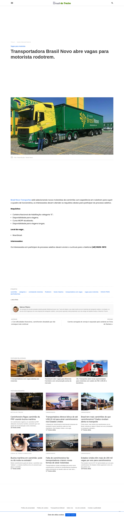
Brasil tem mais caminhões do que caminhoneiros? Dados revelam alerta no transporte (96, 419)
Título (13, 42)
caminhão (14, 292)
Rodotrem (48, 292)
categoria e (22, 292)
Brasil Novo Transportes (21, 200)
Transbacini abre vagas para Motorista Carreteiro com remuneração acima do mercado (58, 381)
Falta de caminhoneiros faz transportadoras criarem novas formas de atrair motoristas (59, 460)
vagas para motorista (91, 292)
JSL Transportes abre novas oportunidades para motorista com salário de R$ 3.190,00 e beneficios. (91, 381)
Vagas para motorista (24, 42)
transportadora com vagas (74, 292)
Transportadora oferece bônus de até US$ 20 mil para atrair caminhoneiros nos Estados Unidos (62, 419)
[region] (62, 22)
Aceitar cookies (70, 515)
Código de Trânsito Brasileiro (21, 453)
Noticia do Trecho (17, 412)
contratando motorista (36, 292)
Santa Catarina (58, 292)
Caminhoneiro (50, 412)
